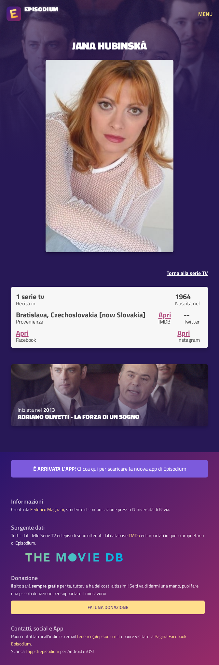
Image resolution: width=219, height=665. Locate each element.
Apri (164, 314)
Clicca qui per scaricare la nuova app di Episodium (109, 469)
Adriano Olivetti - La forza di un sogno (78, 417)
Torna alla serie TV (187, 273)
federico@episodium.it (98, 636)
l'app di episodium (42, 651)
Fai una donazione (108, 607)
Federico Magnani (47, 509)
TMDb (134, 535)
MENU (205, 14)
